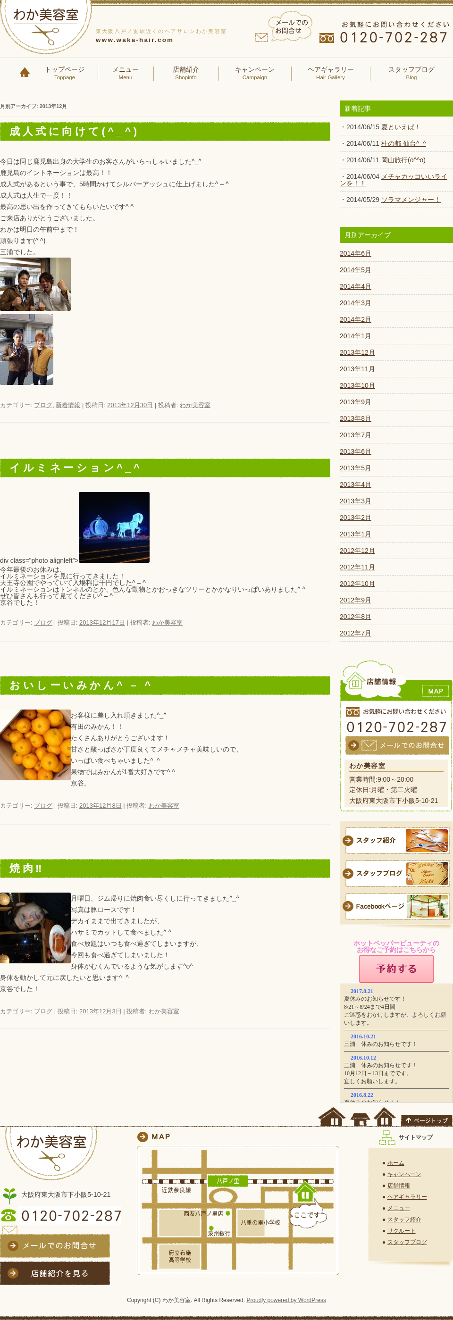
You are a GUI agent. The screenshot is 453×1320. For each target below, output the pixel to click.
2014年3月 (355, 303)
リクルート (401, 1231)
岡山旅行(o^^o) (403, 160)
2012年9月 (355, 600)
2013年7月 (355, 435)
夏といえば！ (401, 127)
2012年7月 (355, 633)
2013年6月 (355, 451)
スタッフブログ (411, 74)
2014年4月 (355, 286)
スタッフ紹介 (404, 1219)
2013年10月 (357, 385)
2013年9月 (355, 402)
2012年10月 (357, 583)
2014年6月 (355, 253)
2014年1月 (355, 336)
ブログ (43, 405)
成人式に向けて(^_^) (74, 131)
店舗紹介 (185, 74)
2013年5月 (355, 468)
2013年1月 (355, 534)
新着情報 (68, 405)
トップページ (65, 74)
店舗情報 (398, 1185)
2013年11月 (357, 369)
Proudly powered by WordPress (286, 1300)
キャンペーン (254, 74)
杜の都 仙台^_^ (403, 143)
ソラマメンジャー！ (411, 199)
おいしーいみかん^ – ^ (81, 685)
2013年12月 (357, 352)
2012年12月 (357, 550)
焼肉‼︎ (26, 868)
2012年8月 (355, 616)
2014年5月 (355, 270)
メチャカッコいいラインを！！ (393, 180)
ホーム (395, 1163)
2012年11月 (357, 567)
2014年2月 (355, 319)
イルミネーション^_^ (75, 468)
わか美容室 (195, 405)
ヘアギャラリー (330, 74)
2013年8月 (355, 418)
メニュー (125, 74)
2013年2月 (355, 517)
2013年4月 (355, 484)
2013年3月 (355, 501)
